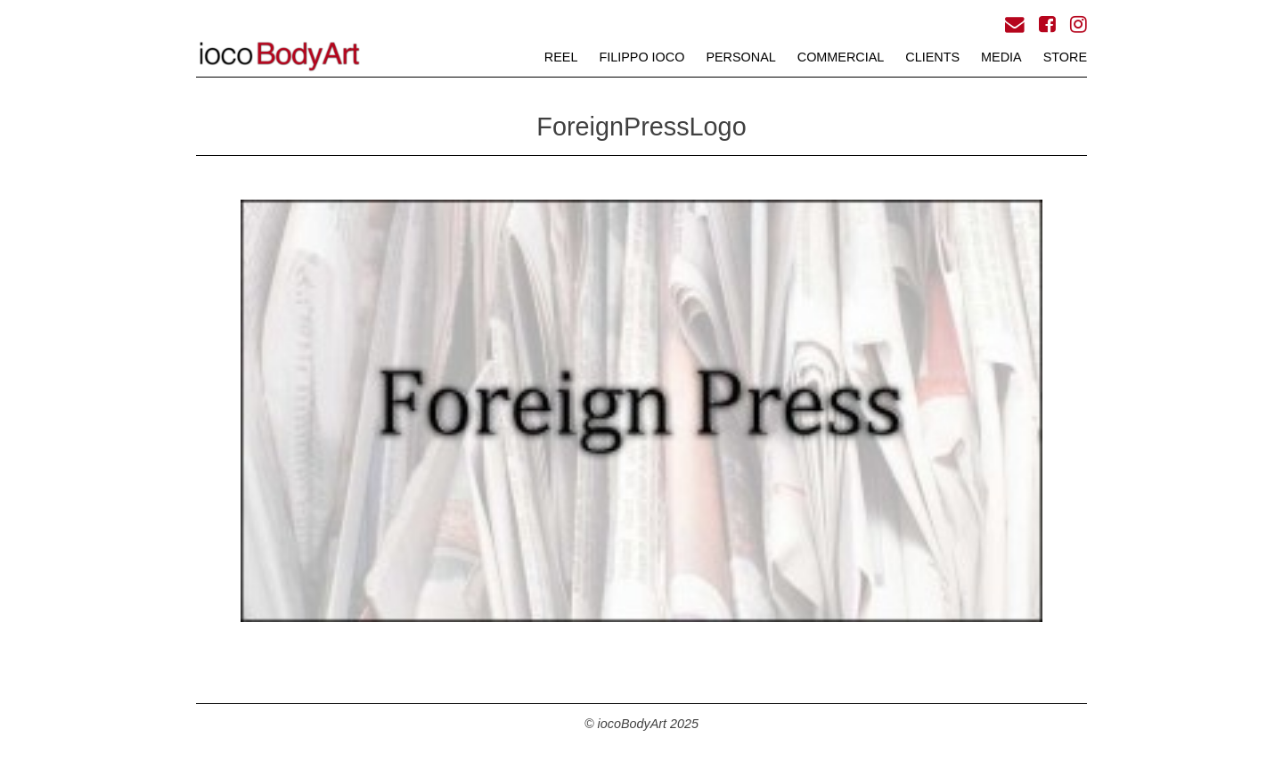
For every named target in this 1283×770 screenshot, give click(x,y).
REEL (561, 57)
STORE (1065, 57)
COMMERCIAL (841, 57)
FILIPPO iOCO (641, 57)
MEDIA (1001, 57)
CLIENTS (932, 57)
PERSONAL (740, 57)
